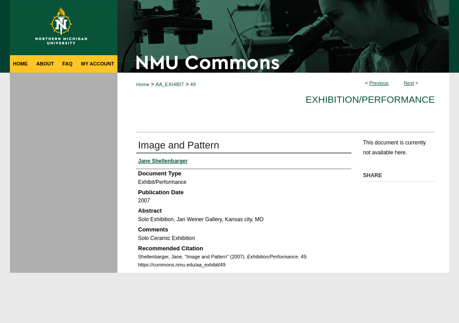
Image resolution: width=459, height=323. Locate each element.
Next (409, 83)
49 (192, 84)
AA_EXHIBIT (170, 84)
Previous (379, 83)
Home (142, 84)
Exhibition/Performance (370, 99)
